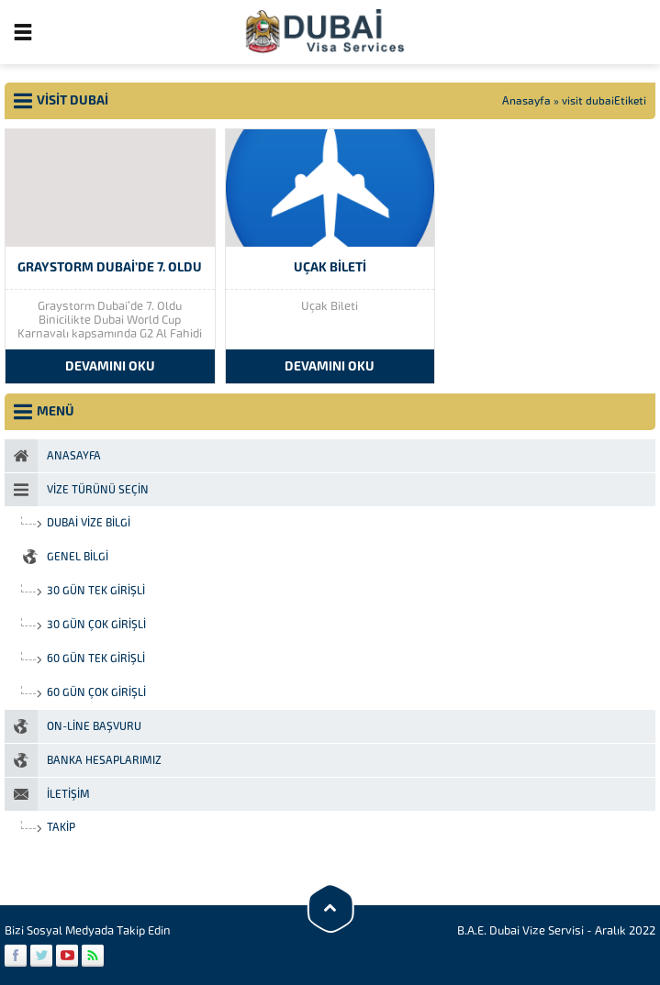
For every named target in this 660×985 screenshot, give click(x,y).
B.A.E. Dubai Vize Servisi (520, 930)
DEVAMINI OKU (110, 366)
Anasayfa (526, 100)
